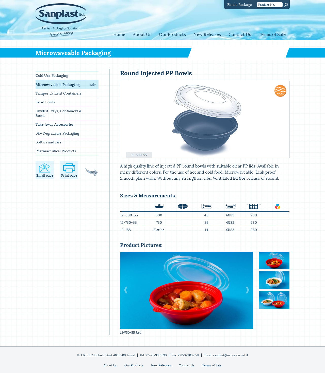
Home (119, 34)
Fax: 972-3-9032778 (185, 355)
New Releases (207, 34)
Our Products (172, 34)
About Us (142, 34)
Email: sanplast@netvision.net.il (226, 355)
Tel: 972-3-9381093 (153, 355)
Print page (69, 170)
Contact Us (240, 34)
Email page (44, 170)
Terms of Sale (272, 34)
